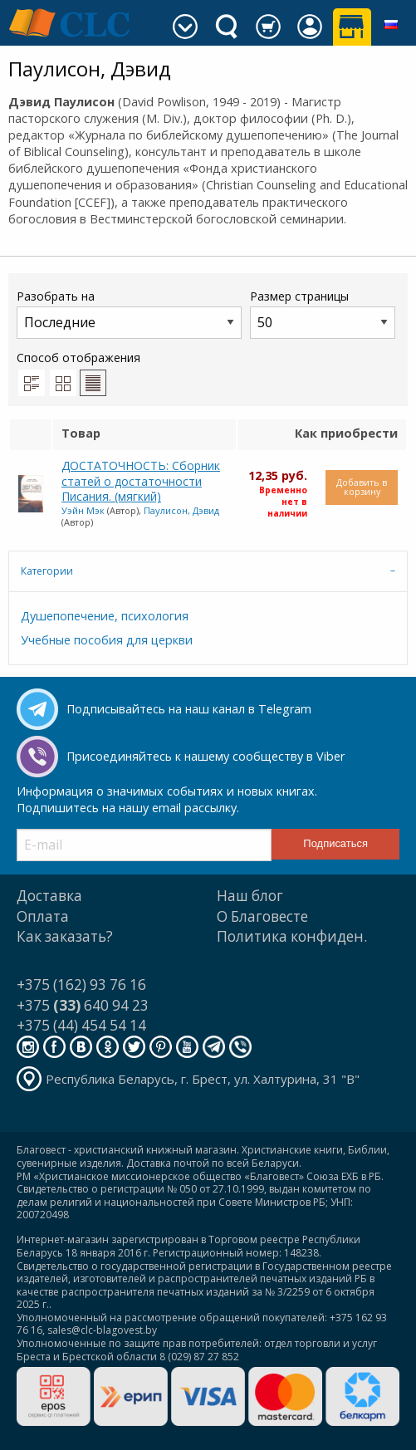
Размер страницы (322, 313)
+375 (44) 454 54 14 (81, 1025)
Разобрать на (129, 313)
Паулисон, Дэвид (181, 510)
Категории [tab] (47, 571)
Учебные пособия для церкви (107, 640)
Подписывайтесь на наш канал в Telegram (188, 709)
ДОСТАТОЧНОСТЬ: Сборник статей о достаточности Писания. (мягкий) (140, 481)
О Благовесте (262, 916)
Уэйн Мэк (83, 510)
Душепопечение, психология (104, 616)
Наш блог (250, 895)
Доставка (49, 895)
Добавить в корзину (361, 486)
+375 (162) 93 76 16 (81, 984)
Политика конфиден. (292, 936)
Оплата (43, 916)
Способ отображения (78, 373)
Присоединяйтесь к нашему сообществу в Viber (205, 756)
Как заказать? (65, 936)
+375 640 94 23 (83, 1005)
